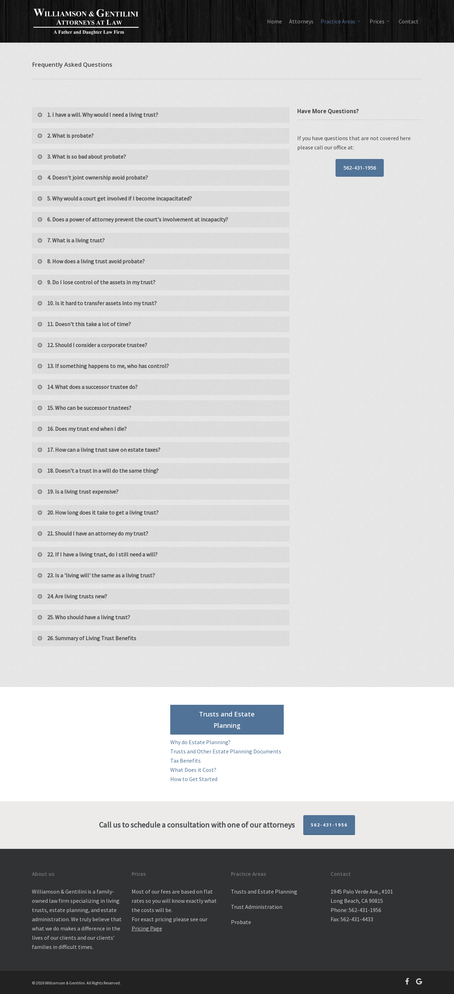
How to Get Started (193, 778)
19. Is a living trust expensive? (77, 491)
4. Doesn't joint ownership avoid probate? (92, 177)
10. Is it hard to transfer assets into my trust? (97, 303)
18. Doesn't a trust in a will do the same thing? (98, 470)
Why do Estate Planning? (200, 742)
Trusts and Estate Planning (264, 891)
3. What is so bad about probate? (81, 156)
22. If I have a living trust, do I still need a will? (97, 554)
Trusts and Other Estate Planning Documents (225, 751)
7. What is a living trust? (71, 240)
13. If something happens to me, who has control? (103, 365)
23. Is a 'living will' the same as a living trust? (96, 575)
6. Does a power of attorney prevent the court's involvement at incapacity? (132, 219)
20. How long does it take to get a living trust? (98, 512)
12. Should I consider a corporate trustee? (92, 344)
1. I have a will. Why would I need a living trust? (97, 114)
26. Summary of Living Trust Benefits (86, 638)
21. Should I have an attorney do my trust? (92, 533)
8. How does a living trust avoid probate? (91, 261)
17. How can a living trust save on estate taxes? (98, 449)
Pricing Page (147, 928)
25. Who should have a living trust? (83, 617)
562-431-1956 (329, 825)
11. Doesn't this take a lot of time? (84, 324)
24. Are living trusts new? (72, 596)
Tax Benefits (185, 760)
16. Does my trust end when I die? (82, 428)
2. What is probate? (65, 135)
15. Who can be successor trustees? (84, 407)
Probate (241, 922)
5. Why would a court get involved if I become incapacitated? (114, 198)
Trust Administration (256, 906)
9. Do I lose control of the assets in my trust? (96, 282)
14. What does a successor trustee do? (87, 386)
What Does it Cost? (193, 769)
